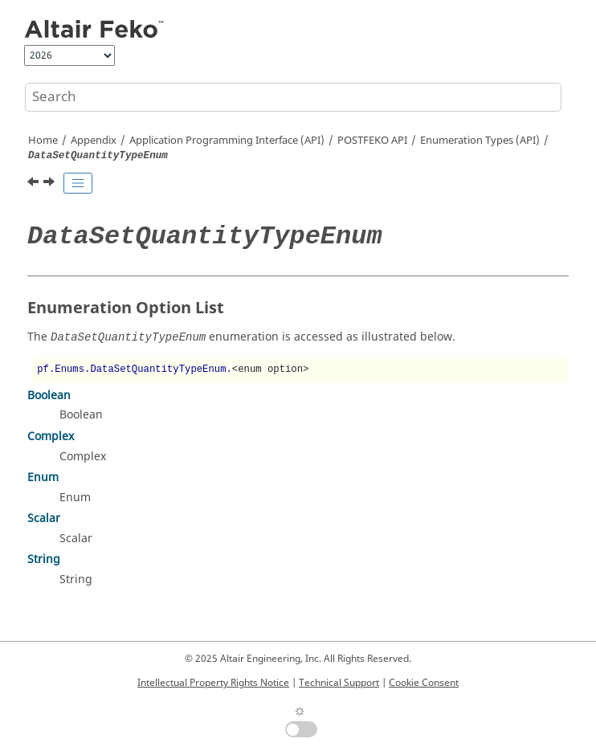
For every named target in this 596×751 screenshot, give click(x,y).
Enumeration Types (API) (480, 140)
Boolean (49, 395)
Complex (50, 436)
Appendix (93, 140)
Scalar (43, 518)
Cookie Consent (424, 682)
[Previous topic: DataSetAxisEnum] (34, 184)
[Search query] (293, 97)
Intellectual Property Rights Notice (213, 682)
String (43, 559)
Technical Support (339, 682)
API (372, 140)
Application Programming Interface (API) (227, 140)
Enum (43, 477)
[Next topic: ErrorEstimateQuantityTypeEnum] (50, 184)
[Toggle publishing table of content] (77, 183)
